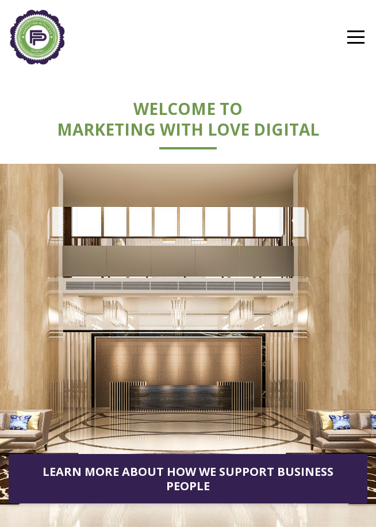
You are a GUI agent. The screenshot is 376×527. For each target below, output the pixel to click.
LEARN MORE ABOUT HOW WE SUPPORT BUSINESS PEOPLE (188, 479)
